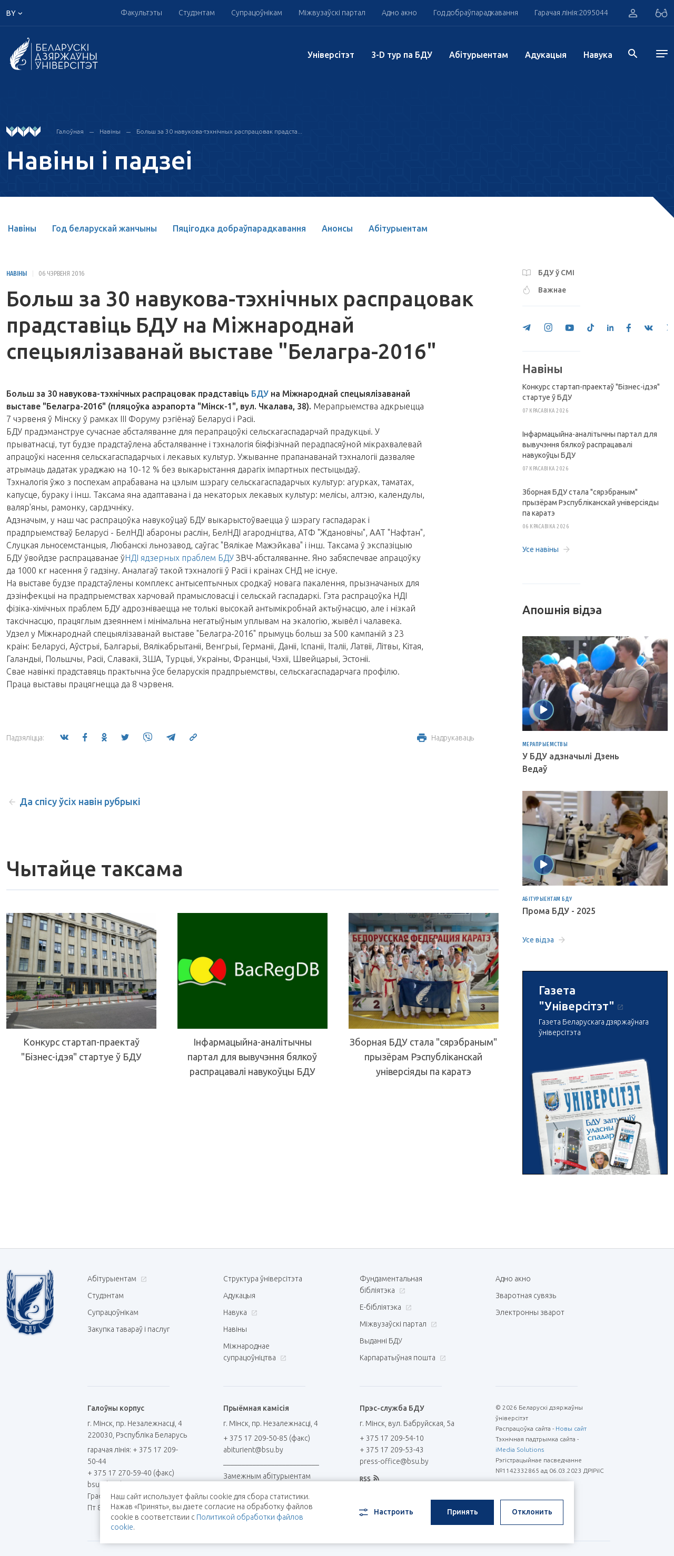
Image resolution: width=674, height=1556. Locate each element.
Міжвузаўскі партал (332, 12)
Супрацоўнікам (256, 12)
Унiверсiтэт (331, 54)
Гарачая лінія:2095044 (571, 12)
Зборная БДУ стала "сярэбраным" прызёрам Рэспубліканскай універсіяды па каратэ (423, 1057)
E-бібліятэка (384, 1307)
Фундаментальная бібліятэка (391, 1284)
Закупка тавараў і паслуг (128, 1329)
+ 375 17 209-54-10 (392, 1438)
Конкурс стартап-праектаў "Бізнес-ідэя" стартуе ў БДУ (81, 1049)
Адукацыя (546, 54)
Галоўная (70, 131)
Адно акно (399, 12)
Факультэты (141, 12)
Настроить (385, 1512)
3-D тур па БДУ (401, 54)
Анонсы (337, 228)
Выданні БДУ (381, 1341)
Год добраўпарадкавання (475, 12)
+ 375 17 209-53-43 (392, 1449)
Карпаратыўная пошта (401, 1357)
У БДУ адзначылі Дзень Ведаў (570, 762)
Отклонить (532, 1512)
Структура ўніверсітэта (262, 1278)
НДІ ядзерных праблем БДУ (179, 558)
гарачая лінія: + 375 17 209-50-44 (132, 1455)
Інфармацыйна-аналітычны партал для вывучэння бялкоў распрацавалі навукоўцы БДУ (252, 1057)
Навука (597, 54)
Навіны (110, 131)
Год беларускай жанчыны (104, 228)
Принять (462, 1512)
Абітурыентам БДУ (547, 899)
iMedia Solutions (519, 1449)
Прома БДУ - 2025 (559, 911)
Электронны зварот (529, 1312)
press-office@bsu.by (394, 1461)
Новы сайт (571, 1428)
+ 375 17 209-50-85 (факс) (266, 1438)
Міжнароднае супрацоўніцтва (254, 1352)
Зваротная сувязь (525, 1295)
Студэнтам (197, 12)
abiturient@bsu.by (253, 1449)
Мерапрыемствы (545, 744)
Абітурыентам (478, 54)
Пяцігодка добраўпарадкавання (239, 228)
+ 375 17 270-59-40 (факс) (130, 1473)
